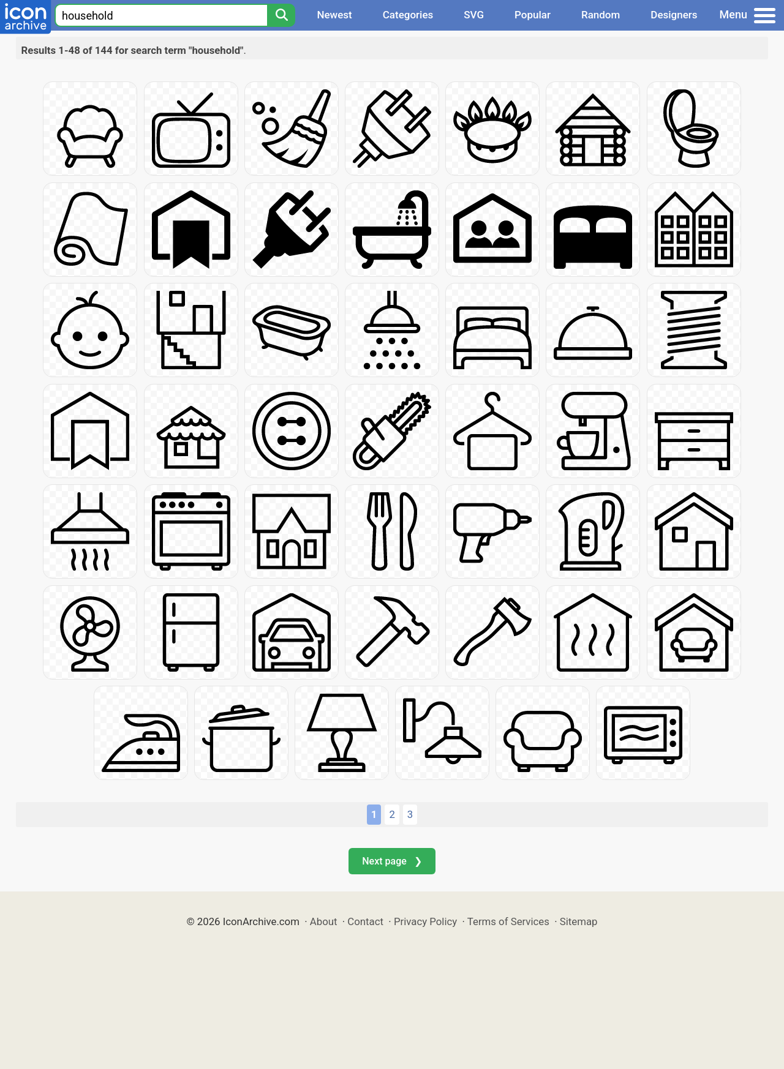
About (323, 921)
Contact (365, 921)
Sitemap (579, 921)
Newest (334, 15)
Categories (408, 15)
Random (600, 15)
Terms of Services (508, 921)
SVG (474, 15)
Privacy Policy (425, 921)
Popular (532, 15)
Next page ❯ (391, 861)
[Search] (281, 15)
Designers (673, 15)
